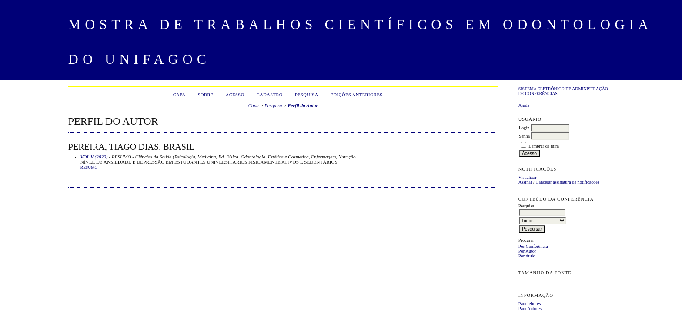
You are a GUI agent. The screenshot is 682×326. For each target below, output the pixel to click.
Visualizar (527, 177)
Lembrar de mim (543, 146)
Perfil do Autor (303, 105)
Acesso (235, 94)
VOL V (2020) (94, 156)
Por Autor (527, 251)
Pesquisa (306, 94)
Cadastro (270, 94)
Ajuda (523, 105)
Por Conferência (533, 246)
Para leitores (529, 303)
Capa (179, 94)
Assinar (525, 182)
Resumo (89, 167)
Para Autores (530, 308)
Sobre (206, 94)
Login (524, 127)
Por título (526, 256)
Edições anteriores (357, 94)
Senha (524, 136)
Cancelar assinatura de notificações (567, 182)
